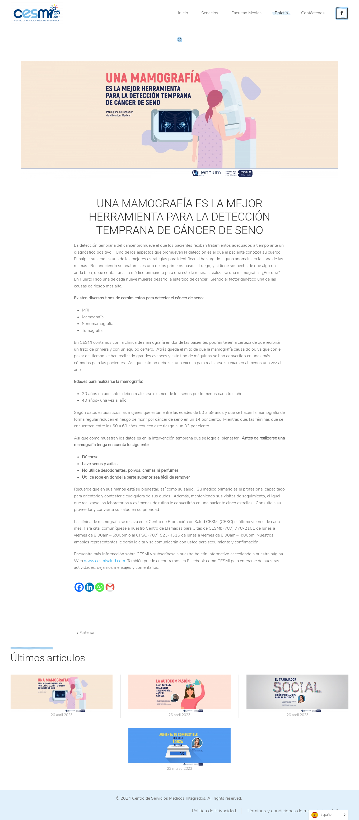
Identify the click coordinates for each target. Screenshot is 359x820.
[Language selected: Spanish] (328, 815)
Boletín (281, 13)
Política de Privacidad (214, 811)
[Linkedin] (89, 587)
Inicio (183, 13)
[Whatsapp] (99, 587)
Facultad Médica (246, 13)
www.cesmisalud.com (104, 561)
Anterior (86, 632)
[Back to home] (38, 13)
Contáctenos (313, 13)
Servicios (209, 13)
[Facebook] (79, 587)
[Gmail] (110, 587)
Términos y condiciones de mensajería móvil (292, 811)
